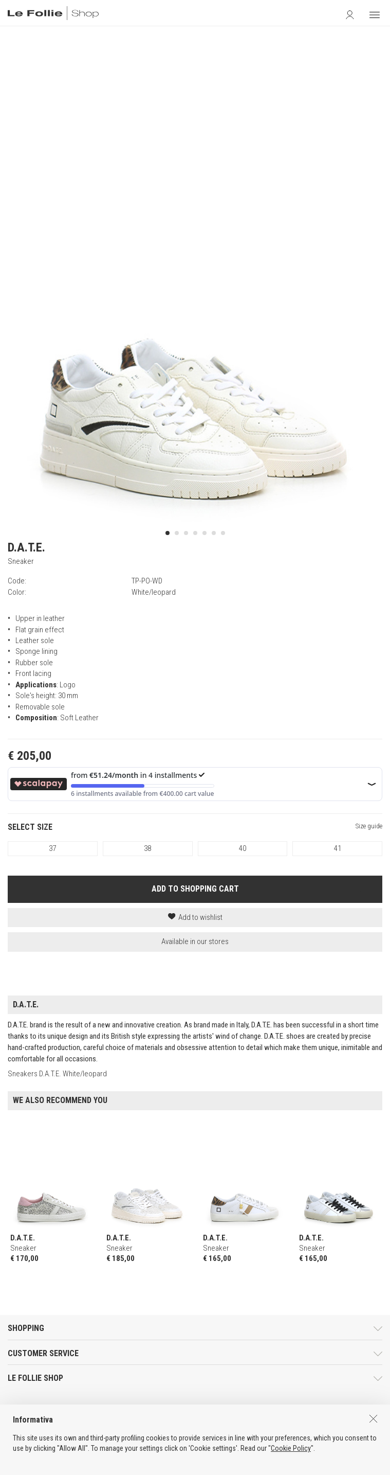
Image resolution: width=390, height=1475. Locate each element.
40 (242, 848)
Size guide (369, 826)
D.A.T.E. (26, 547)
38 (147, 848)
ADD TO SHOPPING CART (195, 889)
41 (337, 848)
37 (52, 848)
